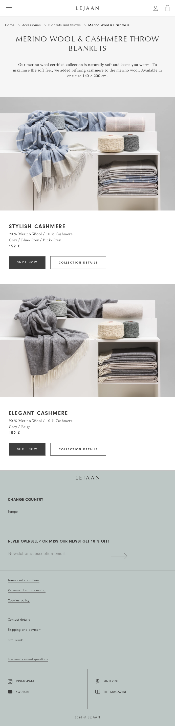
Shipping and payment (24, 629)
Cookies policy (19, 600)
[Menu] (9, 8)
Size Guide (16, 640)
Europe (13, 511)
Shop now (27, 262)
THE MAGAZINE (111, 691)
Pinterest (107, 681)
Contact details (19, 619)
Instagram (21, 681)
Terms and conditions (23, 580)
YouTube (19, 692)
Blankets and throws (64, 25)
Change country (25, 499)
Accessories (31, 25)
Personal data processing (27, 590)
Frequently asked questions (28, 659)
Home (10, 25)
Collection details (78, 262)
